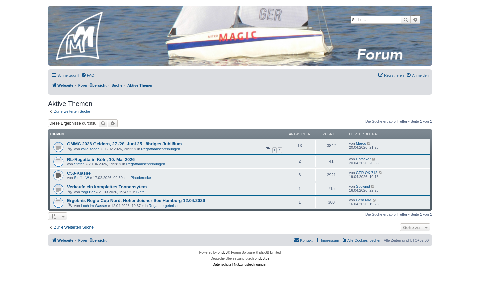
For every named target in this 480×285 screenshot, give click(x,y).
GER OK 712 (366, 173)
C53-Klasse (79, 173)
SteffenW (81, 178)
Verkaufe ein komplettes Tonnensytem (107, 186)
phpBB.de (262, 258)
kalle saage (90, 149)
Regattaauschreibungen (160, 149)
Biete (140, 192)
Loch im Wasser (94, 206)
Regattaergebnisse (164, 206)
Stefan (79, 164)
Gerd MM (363, 200)
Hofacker (363, 159)
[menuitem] (87, 75)
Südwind (363, 186)
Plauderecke (141, 178)
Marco (361, 143)
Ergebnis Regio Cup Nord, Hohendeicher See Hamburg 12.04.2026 (136, 200)
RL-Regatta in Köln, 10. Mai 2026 (101, 159)
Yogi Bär (88, 192)
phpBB (223, 252)
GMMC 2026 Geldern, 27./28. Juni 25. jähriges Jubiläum (124, 143)
